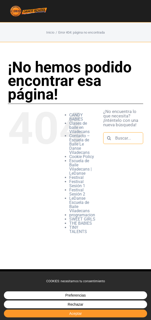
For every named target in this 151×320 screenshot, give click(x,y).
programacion (82, 214)
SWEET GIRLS (82, 219)
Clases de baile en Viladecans (79, 127)
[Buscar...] (123, 138)
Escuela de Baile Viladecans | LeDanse (80, 167)
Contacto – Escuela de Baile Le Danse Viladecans (79, 144)
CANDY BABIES (76, 117)
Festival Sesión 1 (77, 183)
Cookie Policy (81, 156)
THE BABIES (80, 223)
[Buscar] (109, 138)
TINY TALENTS (78, 229)
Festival (76, 177)
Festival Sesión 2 (77, 192)
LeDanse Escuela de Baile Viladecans (79, 204)
